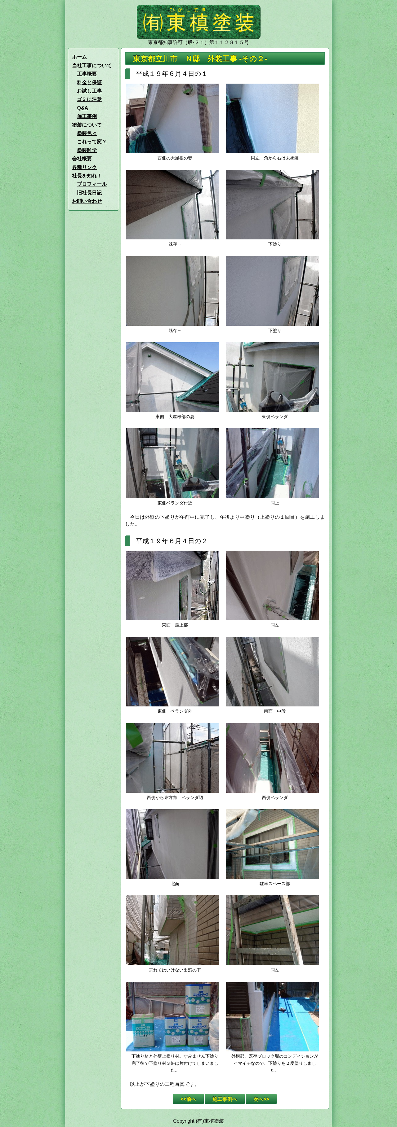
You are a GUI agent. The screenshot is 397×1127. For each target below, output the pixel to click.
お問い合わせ (87, 201)
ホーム (79, 56)
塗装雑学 (87, 150)
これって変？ (92, 141)
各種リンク (84, 167)
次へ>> (261, 1099)
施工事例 (87, 116)
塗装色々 (87, 133)
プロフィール (92, 184)
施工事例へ (224, 1099)
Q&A (82, 108)
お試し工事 (89, 91)
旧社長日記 (89, 192)
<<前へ (188, 1099)
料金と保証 (89, 82)
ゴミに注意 (89, 99)
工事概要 (87, 73)
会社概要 (82, 158)
